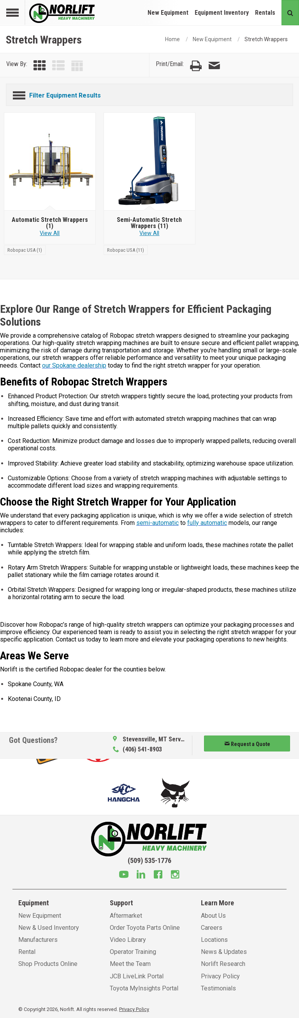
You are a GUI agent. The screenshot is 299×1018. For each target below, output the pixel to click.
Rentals (265, 12)
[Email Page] (214, 65)
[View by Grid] (39, 65)
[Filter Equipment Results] (149, 94)
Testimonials (218, 988)
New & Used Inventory (48, 927)
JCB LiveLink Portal (137, 976)
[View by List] (58, 65)
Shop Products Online (47, 963)
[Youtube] (123, 875)
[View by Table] (77, 65)
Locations (214, 939)
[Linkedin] (141, 875)
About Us (213, 915)
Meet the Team (130, 963)
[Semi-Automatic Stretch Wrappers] (150, 161)
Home (172, 39)
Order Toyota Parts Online (145, 927)
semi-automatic (157, 522)
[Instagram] (175, 875)
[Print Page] (196, 65)
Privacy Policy (220, 976)
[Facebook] (158, 875)
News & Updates (224, 951)
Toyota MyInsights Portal (144, 988)
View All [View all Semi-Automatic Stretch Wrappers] (149, 233)
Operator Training (133, 951)
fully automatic (207, 522)
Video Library (128, 939)
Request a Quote (247, 744)
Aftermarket (126, 915)
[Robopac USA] (25, 249)
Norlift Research (223, 963)
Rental (26, 951)
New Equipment (168, 12)
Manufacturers (38, 939)
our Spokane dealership (74, 365)
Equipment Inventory (222, 12)
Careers (211, 927)
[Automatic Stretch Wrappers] (50, 161)
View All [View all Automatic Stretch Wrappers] (50, 233)
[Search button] (290, 12)
